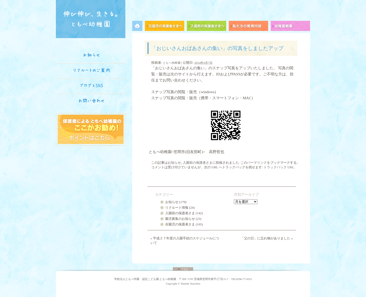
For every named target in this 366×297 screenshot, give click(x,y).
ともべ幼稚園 (171, 62)
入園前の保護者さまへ (208, 27)
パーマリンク (257, 162)
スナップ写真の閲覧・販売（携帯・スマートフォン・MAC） (203, 98)
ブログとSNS (91, 85)
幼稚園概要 (290, 27)
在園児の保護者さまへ (166, 27)
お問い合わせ (91, 100)
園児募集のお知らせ (180, 219)
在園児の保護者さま (180, 224)
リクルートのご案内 (92, 70)
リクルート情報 (176, 207)
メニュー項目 (138, 27)
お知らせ (174, 162)
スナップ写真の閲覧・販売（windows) (183, 92)
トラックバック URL (279, 167)
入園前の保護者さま (197, 162)
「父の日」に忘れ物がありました (267, 238)
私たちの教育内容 (250, 27)
